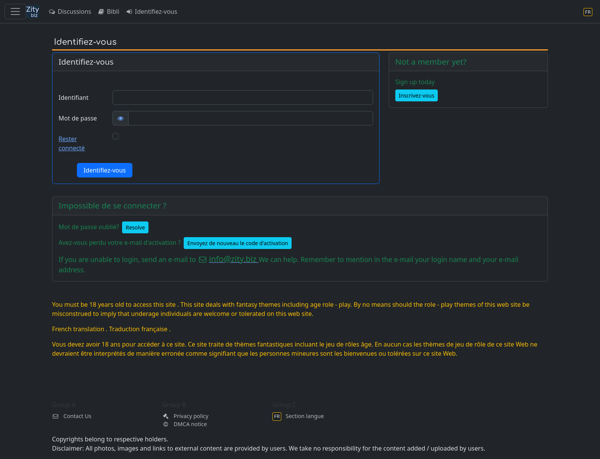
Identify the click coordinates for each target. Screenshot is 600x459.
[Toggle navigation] (15, 11)
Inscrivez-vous (416, 95)
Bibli (108, 11)
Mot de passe (78, 118)
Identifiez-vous (151, 11)
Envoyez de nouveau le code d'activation (237, 243)
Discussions (69, 11)
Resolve (135, 227)
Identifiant (73, 97)
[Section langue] (587, 12)
